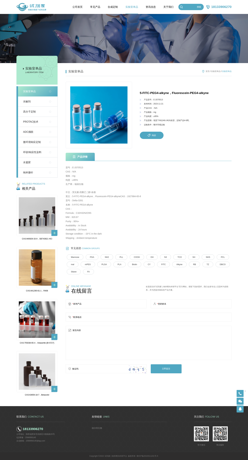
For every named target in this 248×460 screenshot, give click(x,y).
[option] (99, 115)
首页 (207, 71)
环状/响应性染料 (32, 152)
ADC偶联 (28, 132)
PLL (119, 257)
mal (72, 264)
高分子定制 (29, 111)
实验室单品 (29, 91)
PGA (91, 257)
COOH (134, 257)
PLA (117, 264)
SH (189, 257)
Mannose (75, 257)
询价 (151, 135)
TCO (175, 257)
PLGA (102, 264)
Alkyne (175, 264)
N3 (162, 257)
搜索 (199, 7)
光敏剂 (27, 101)
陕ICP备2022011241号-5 (147, 456)
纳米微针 (28, 172)
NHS (203, 257)
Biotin (132, 264)
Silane (73, 271)
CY (146, 264)
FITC (160, 264)
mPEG (87, 264)
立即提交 (165, 368)
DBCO (217, 264)
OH (148, 257)
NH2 (105, 257)
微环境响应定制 (32, 142)
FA (87, 271)
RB (189, 264)
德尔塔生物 (96, 428)
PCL (217, 257)
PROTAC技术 (30, 121)
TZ (202, 264)
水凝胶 (27, 162)
